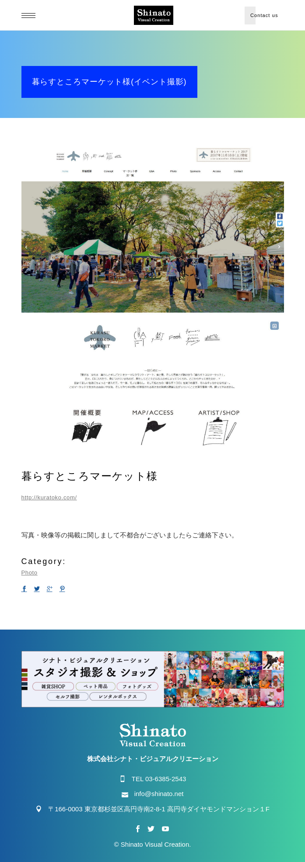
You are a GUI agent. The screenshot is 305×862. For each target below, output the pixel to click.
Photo (29, 572)
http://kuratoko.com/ (49, 497)
